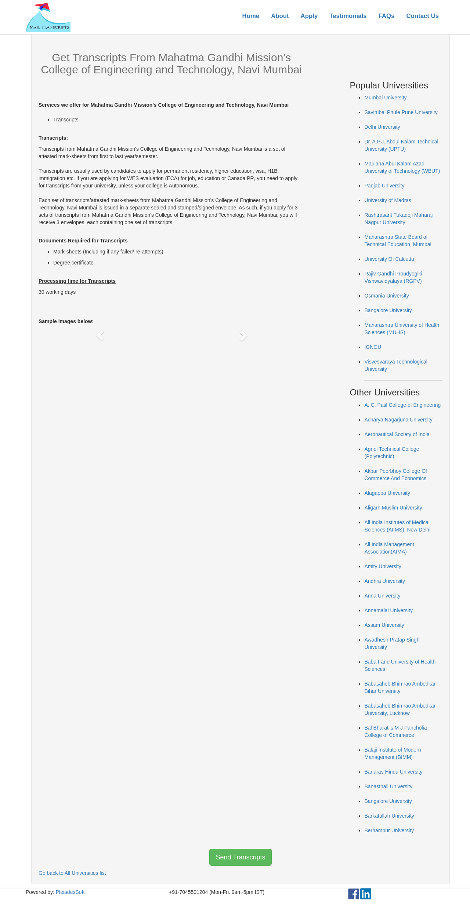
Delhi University (382, 127)
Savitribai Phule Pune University (400, 112)
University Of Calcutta (389, 259)
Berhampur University (389, 830)
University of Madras (387, 200)
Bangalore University (388, 310)
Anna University (382, 596)
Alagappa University (387, 493)
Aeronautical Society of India (396, 434)
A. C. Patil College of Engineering (402, 405)
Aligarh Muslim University (393, 508)
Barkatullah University (389, 816)
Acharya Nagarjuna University (398, 420)
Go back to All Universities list (72, 873)
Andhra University (384, 581)
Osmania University (386, 296)
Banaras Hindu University (393, 772)
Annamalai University (388, 610)
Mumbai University (385, 98)
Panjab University (384, 186)
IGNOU (372, 347)
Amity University (382, 566)
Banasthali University (388, 786)
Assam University (384, 625)
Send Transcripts (240, 857)
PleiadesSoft (70, 892)
